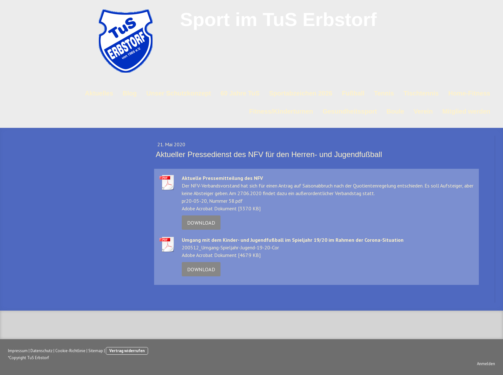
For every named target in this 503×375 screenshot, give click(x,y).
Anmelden (486, 363)
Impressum (18, 350)
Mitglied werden (466, 111)
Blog (130, 93)
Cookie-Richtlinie (70, 350)
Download (201, 223)
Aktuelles (99, 93)
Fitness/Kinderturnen (281, 111)
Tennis (384, 93)
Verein (423, 111)
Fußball (353, 93)
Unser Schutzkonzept (178, 93)
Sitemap (95, 350)
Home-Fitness (469, 93)
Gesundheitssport (350, 111)
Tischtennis (421, 93)
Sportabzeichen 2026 (300, 93)
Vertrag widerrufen (127, 350)
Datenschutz (41, 350)
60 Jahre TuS (240, 93)
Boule (395, 111)
